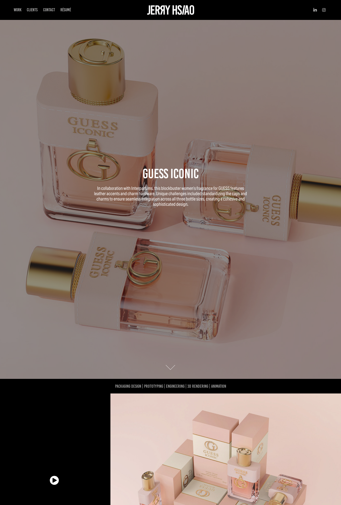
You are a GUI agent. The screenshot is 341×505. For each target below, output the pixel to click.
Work (17, 10)
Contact (49, 10)
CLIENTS (32, 10)
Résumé (65, 10)
